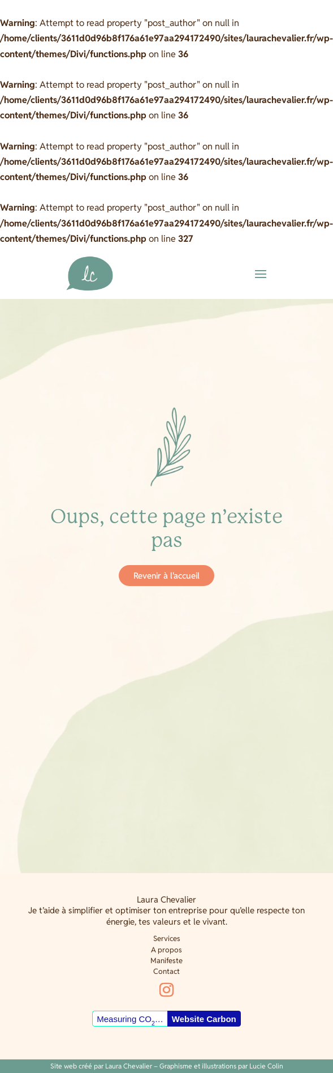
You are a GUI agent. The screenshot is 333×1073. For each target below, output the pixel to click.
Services (166, 938)
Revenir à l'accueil (166, 575)
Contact (166, 971)
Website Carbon (204, 1019)
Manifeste (166, 960)
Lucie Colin (266, 1066)
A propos (166, 950)
